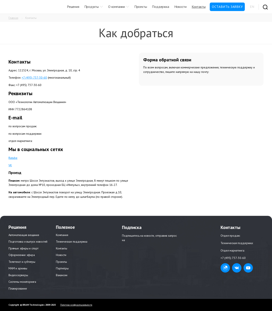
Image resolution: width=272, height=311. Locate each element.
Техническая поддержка (71, 241)
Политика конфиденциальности (76, 304)
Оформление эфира (21, 255)
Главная (13, 18)
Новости (180, 6)
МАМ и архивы (17, 268)
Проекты (140, 6)
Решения (73, 6)
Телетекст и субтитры (21, 262)
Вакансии (61, 275)
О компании (116, 6)
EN (252, 6)
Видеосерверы (18, 275)
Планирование (17, 288)
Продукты (91, 6)
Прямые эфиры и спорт (23, 248)
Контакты (198, 6)
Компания (62, 235)
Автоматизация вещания (23, 235)
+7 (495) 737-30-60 (34, 77)
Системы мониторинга (22, 282)
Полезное (65, 227)
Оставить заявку (227, 6)
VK (10, 165)
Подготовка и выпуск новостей (27, 241)
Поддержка (160, 6)
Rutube (12, 158)
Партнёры (62, 268)
